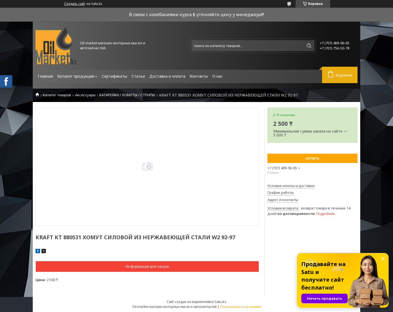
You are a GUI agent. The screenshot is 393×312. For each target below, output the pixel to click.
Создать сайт (74, 4)
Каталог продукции (75, 76)
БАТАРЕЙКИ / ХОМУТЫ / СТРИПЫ (127, 95)
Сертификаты (114, 76)
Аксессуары (85, 95)
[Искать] (308, 45)
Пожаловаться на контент (240, 306)
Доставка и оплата (167, 76)
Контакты (199, 76)
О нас (217, 76)
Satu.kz (221, 301)
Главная (45, 76)
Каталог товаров (57, 95)
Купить (312, 158)
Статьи (138, 76)
